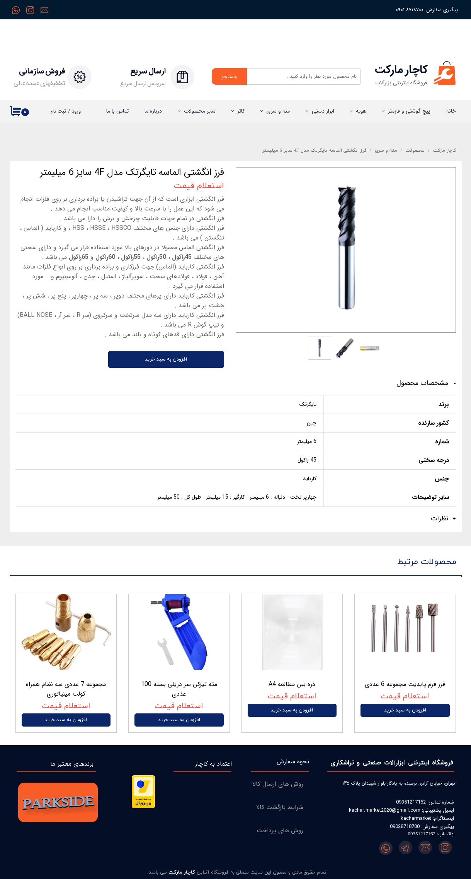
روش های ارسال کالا (277, 784)
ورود (76, 111)
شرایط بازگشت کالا (279, 807)
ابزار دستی (323, 111)
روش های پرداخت (280, 830)
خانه (451, 111)
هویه (361, 111)
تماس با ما (117, 111)
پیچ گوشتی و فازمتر (409, 111)
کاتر (241, 111)
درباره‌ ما (153, 111)
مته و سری (278, 111)
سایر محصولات (200, 111)
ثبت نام (58, 111)
